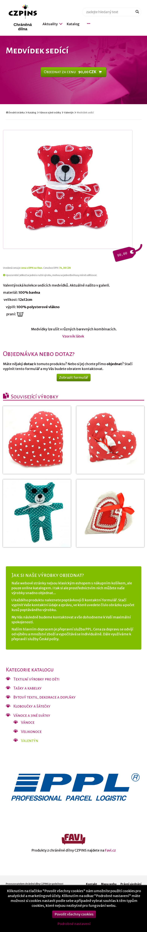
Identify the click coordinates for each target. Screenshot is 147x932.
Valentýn (69, 112)
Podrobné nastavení (74, 927)
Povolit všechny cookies (74, 917)
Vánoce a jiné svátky (50, 112)
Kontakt (91, 884)
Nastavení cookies (129, 888)
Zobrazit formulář (73, 377)
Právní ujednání (130, 884)
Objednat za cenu (73, 72)
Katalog (32, 112)
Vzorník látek (73, 336)
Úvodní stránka (16, 112)
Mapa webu (109, 884)
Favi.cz (110, 850)
